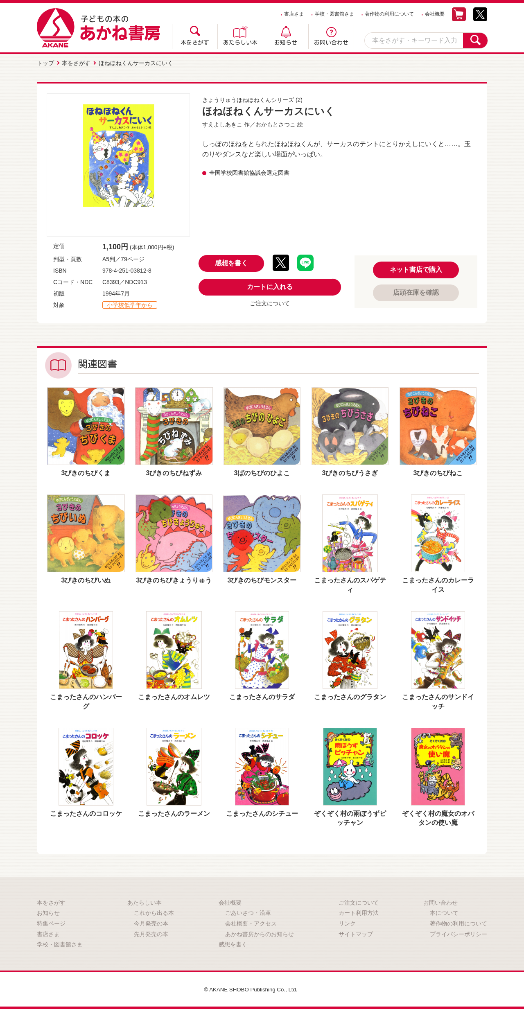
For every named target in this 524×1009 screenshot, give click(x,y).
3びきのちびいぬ (86, 579)
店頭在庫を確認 (416, 291)
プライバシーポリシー (458, 933)
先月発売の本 (151, 933)
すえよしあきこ (222, 123)
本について (444, 912)
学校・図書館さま (334, 14)
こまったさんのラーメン (174, 812)
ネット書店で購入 (416, 268)
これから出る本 (154, 912)
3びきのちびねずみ (174, 472)
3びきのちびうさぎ (350, 472)
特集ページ (51, 922)
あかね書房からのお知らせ (259, 933)
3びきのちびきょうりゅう (174, 579)
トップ (45, 62)
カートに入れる (270, 285)
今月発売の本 (151, 922)
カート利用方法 (359, 912)
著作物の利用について (389, 14)
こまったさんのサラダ (262, 696)
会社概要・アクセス (251, 922)
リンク (347, 922)
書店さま (294, 14)
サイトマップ (356, 933)
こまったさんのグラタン (350, 696)
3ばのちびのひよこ (262, 472)
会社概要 (435, 14)
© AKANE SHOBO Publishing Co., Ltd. (250, 988)
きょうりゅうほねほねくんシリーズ (248, 99)
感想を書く (231, 262)
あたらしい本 (240, 42)
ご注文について (270, 302)
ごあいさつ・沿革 (248, 912)
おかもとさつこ (275, 123)
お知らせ (285, 42)
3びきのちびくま (86, 472)
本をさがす (195, 42)
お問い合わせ (331, 42)
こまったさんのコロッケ (86, 812)
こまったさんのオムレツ (174, 696)
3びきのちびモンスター (262, 579)
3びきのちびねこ (438, 472)
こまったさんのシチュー (262, 812)
